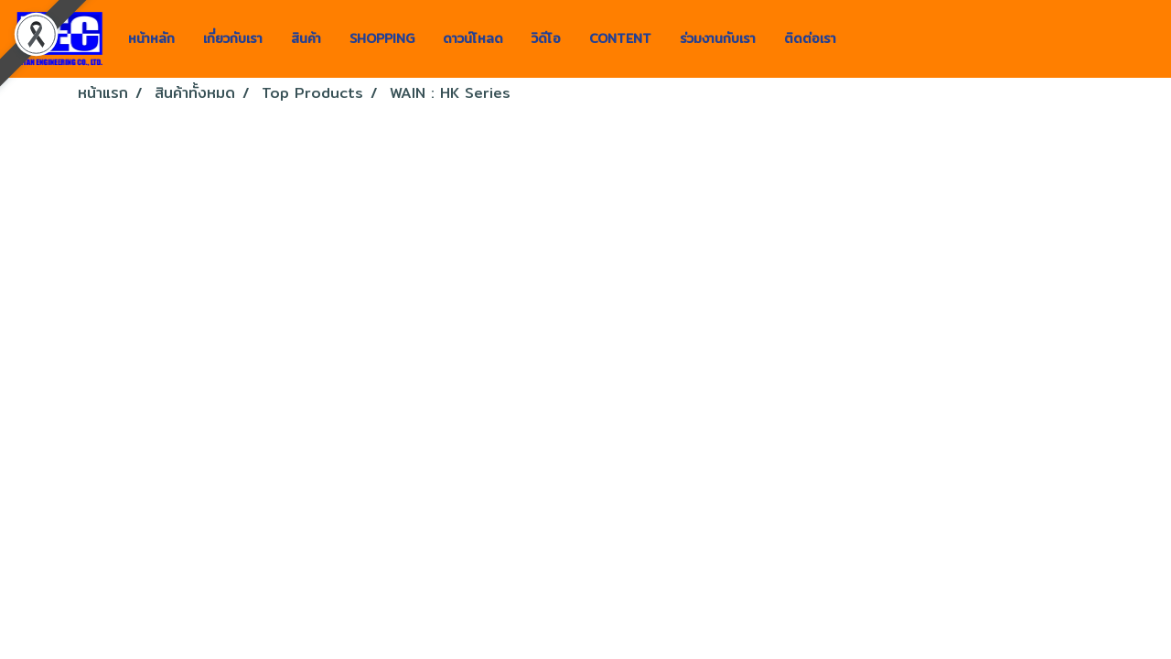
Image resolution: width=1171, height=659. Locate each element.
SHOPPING (381, 38)
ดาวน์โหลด (473, 38)
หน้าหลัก (151, 38)
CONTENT (620, 38)
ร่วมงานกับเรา (718, 38)
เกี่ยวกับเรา (233, 38)
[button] (866, 39)
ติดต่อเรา (810, 38)
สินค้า (306, 38)
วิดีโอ (546, 38)
